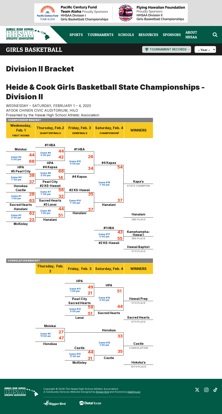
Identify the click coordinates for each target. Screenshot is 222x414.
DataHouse (133, 391)
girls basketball (34, 49)
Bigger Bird (102, 391)
